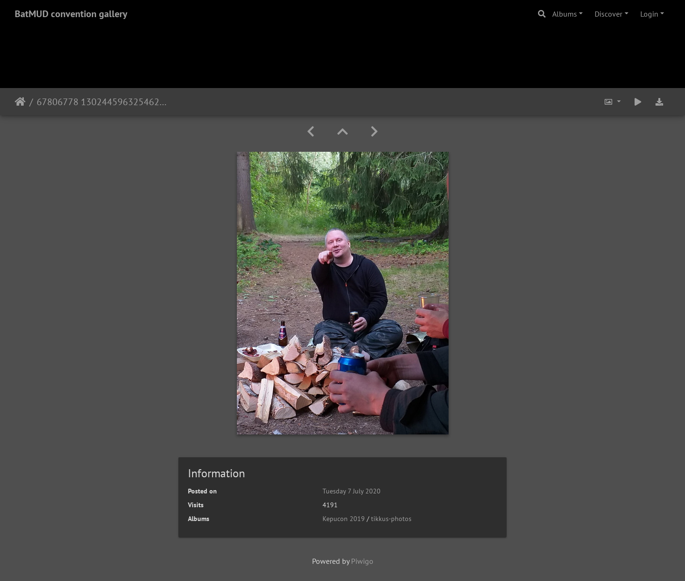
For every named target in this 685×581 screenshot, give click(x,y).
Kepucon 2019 (344, 518)
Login (649, 14)
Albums (564, 14)
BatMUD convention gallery (71, 14)
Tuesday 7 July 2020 (352, 491)
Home (20, 102)
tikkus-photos (391, 518)
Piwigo (362, 561)
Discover (608, 14)
